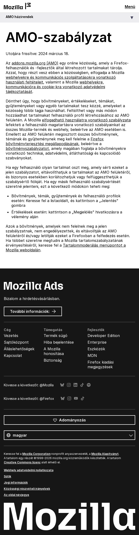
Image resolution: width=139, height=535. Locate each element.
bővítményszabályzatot (27, 148)
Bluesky (62, 385)
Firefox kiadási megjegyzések (101, 364)
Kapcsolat (13, 355)
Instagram (69, 385)
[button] (69, 18)
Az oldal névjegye (16, 495)
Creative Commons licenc (22, 462)
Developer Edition (104, 335)
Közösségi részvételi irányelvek (27, 488)
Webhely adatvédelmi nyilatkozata (28, 470)
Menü (130, 6)
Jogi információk (16, 482)
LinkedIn (75, 385)
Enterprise (97, 342)
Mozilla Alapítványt (105, 454)
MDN (92, 355)
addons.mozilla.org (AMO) (35, 63)
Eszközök (96, 348)
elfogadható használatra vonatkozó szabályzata (86, 120)
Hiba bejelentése (59, 342)
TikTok (82, 385)
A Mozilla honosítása (54, 351)
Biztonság (53, 360)
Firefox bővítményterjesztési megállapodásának (55, 141)
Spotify (89, 385)
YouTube (76, 398)
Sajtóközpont (16, 342)
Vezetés (11, 335)
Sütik (7, 476)
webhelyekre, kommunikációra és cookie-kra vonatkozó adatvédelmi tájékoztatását (55, 87)
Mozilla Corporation (36, 454)
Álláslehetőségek (19, 348)
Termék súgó (55, 335)
